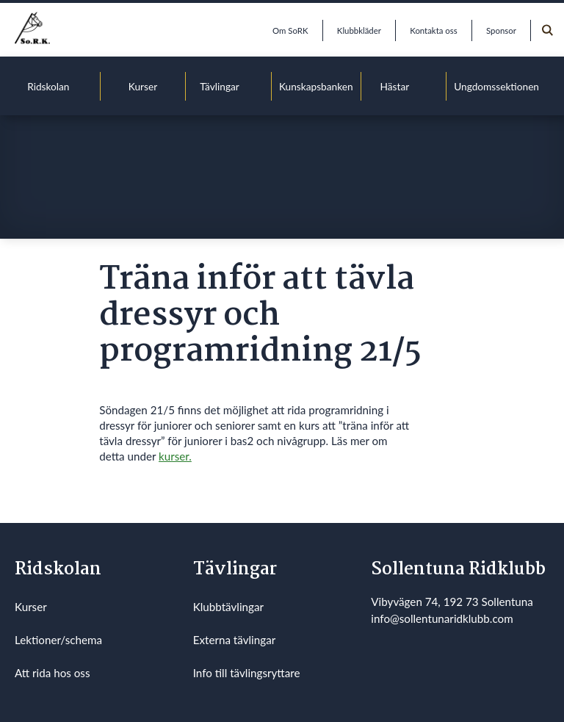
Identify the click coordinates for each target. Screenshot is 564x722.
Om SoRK (290, 30)
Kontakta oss (433, 30)
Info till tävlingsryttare (246, 672)
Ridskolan (48, 86)
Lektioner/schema (58, 639)
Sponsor (501, 30)
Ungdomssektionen (496, 86)
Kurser (143, 86)
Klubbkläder (359, 30)
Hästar (395, 86)
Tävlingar (219, 86)
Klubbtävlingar (228, 606)
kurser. (175, 456)
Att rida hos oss (52, 672)
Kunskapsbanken (316, 86)
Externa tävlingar (234, 639)
